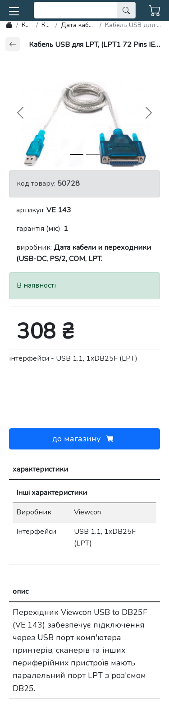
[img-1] (93, 154)
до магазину (84, 438)
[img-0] (76, 154)
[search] (75, 10)
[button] (14, 9)
